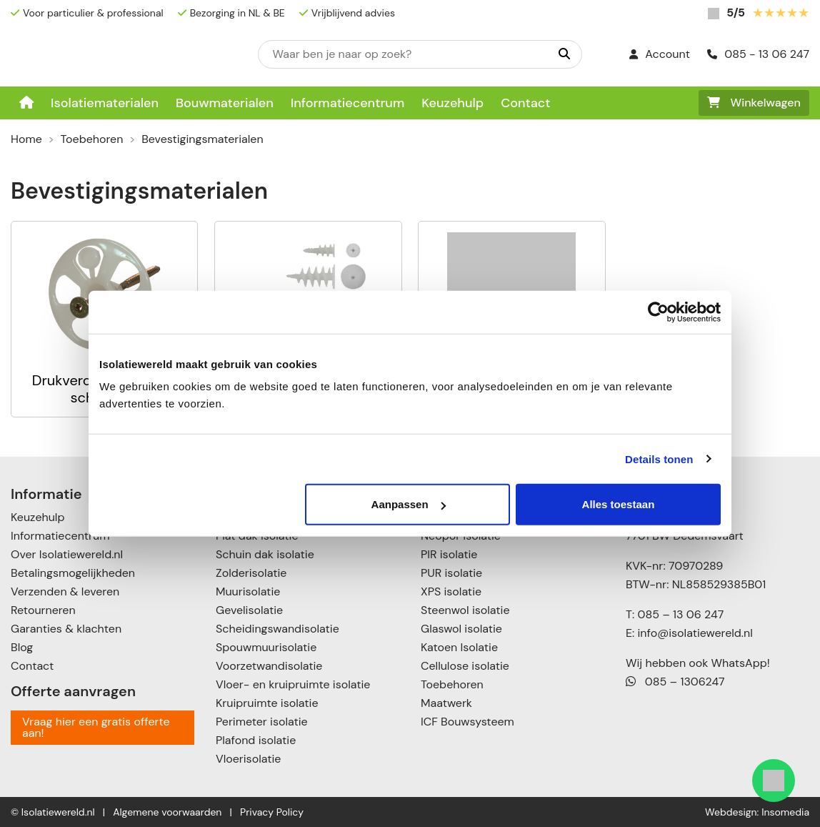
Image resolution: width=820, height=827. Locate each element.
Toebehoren (92, 139)
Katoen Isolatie (459, 647)
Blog (22, 647)
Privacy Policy (272, 812)
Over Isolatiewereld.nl (67, 554)
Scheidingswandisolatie (277, 628)
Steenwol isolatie (465, 610)
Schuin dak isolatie (265, 554)
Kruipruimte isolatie (267, 702)
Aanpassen (408, 504)
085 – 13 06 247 (680, 614)
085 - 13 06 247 (758, 53)
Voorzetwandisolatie (269, 665)
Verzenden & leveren (65, 591)
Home (26, 139)
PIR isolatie (449, 554)
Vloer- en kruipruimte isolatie (293, 684)
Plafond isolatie (256, 740)
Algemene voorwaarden (167, 812)
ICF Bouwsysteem (467, 721)
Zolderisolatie (251, 572)
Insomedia (785, 812)
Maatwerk (446, 702)
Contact (525, 103)
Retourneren (43, 610)
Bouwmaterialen (225, 103)
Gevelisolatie (249, 610)
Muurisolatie (248, 591)
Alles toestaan (618, 504)
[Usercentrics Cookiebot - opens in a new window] (658, 311)
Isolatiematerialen (105, 103)
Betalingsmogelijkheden (73, 572)
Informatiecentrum (348, 103)
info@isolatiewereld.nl (695, 632)
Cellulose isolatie (465, 665)
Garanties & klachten (66, 628)
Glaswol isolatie (461, 628)
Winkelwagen (754, 102)
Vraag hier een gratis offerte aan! (96, 727)
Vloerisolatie (248, 758)
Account (659, 53)
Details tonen (659, 458)
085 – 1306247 (675, 681)
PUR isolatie (451, 572)
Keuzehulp (452, 103)
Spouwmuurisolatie (266, 647)
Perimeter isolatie (262, 721)
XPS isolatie (451, 591)
